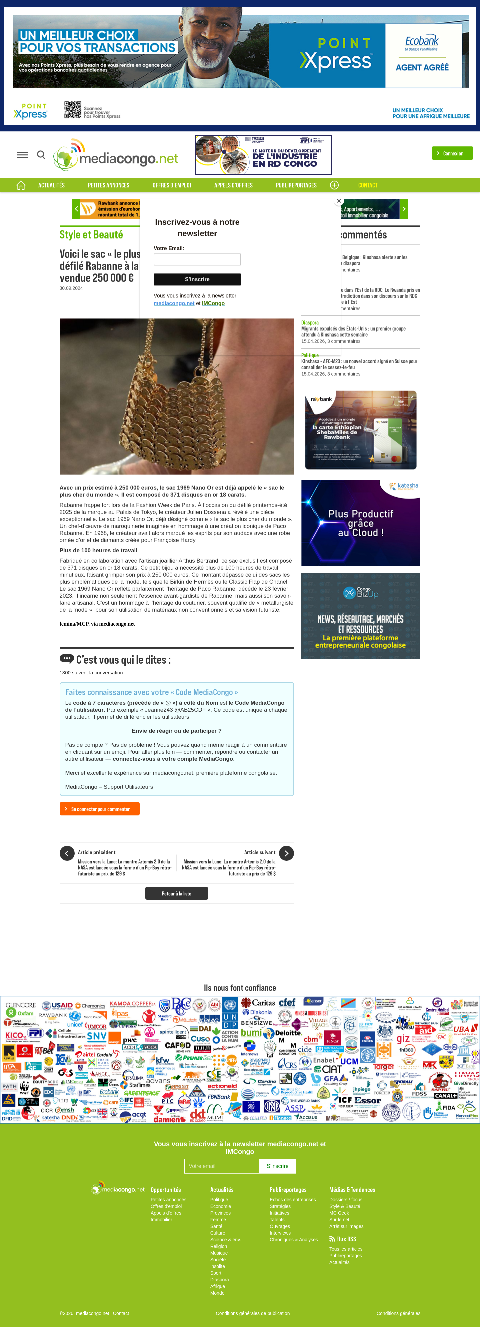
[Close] (339, 201)
